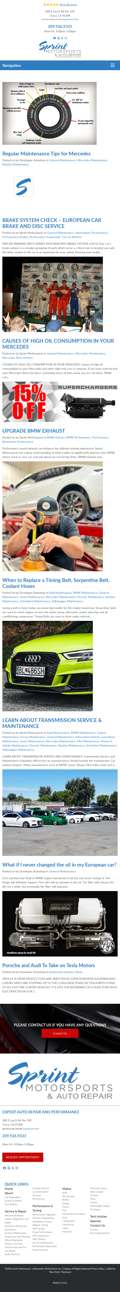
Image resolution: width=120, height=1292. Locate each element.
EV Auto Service (41, 1188)
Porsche (94, 1195)
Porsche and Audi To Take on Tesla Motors (48, 965)
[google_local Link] (58, 38)
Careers (94, 1229)
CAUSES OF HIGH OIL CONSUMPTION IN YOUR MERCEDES (58, 343)
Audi (64, 1192)
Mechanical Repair (14, 1215)
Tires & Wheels (71, 237)
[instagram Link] (66, 38)
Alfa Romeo (68, 1196)
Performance (99, 233)
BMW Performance (78, 437)
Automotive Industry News (65, 972)
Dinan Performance (42, 1232)
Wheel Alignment (14, 1240)
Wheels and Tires (14, 1243)
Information (82, 233)
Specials (95, 1221)
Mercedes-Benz (98, 1188)
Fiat (64, 1210)
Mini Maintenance (88, 741)
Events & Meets (13, 1200)
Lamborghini (68, 1220)
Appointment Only (70, 19)
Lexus (65, 1228)
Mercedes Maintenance (92, 160)
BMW (65, 1199)
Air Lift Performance (43, 1242)
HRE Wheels (39, 1239)
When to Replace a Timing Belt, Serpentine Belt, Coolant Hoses (55, 582)
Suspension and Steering (17, 1236)
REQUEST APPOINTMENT (22, 1157)
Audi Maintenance (60, 593)
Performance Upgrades (44, 1214)
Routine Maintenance (15, 164)
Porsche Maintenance (90, 597)
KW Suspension (41, 1235)
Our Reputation (12, 1197)
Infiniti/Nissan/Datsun (73, 1213)
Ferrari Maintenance (33, 737)
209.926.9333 (60, 26)
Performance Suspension (45, 237)
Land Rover (68, 1224)
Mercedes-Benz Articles (17, 357)
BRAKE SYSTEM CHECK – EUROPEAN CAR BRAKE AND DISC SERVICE (51, 223)
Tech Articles (11, 1204)
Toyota (93, 1202)
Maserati (66, 1231)
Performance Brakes (15, 237)
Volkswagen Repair (100, 1205)
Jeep (64, 1217)
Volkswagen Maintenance (67, 601)
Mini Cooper (96, 1191)
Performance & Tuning (43, 1208)
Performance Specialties (45, 1246)
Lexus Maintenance (32, 597)
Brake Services (12, 1254)
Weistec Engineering (43, 1217)
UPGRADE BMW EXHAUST (33, 430)
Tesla (92, 1198)
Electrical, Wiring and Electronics (16, 1227)
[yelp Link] (62, 38)
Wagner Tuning (40, 1225)
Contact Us (60, 1033)
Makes (66, 1189)
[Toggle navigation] (112, 65)
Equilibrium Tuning (42, 1221)
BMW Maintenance (85, 593)
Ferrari (65, 1206)
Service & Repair (16, 1211)
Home (9, 1189)
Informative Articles (87, 737)
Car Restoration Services (41, 1193)
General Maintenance (62, 160)
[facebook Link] (54, 38)
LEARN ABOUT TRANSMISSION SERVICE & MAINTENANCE (52, 723)
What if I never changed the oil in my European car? (59, 864)
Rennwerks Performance (17, 441)
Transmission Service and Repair (15, 1248)
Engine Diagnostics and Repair (17, 1220)
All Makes (95, 1209)
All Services (39, 1198)
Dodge (65, 1203)
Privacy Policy (97, 1268)
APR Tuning (38, 1228)
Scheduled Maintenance (35, 601)
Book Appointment (100, 1233)
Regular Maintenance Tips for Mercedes (46, 153)
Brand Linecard (40, 1249)
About (9, 1193)
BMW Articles (56, 437)
